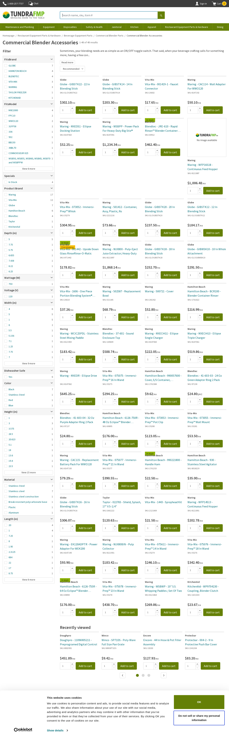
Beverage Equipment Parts (78, 35)
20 (10, 525)
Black (11, 389)
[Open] (51, 59)
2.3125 (12, 552)
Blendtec (13, 216)
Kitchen (134, 27)
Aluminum (14, 512)
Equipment (49, 27)
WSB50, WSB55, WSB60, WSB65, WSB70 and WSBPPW (29, 160)
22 (10, 562)
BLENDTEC (14, 76)
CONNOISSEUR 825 (18, 153)
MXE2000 (13, 110)
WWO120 (13, 121)
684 (10, 557)
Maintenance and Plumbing (20, 27)
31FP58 (12, 126)
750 (10, 284)
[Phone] (5, 3)
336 (10, 131)
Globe (12, 205)
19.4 (11, 460)
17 (10, 568)
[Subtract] (72, 112)
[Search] (161, 15)
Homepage (8, 35)
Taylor (12, 221)
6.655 (11, 255)
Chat (33, 3)
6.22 (11, 266)
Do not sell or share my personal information (199, 712)
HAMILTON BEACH (17, 71)
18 (10, 450)
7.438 (11, 260)
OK (199, 696)
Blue (11, 405)
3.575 (11, 428)
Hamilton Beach (17, 210)
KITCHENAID (15, 97)
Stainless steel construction (24, 496)
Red (11, 400)
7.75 (11, 244)
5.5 (10, 330)
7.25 (11, 535)
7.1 (10, 341)
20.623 (12, 439)
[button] (219, 3)
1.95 (11, 546)
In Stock (13, 182)
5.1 (10, 444)
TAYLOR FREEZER (17, 92)
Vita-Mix (13, 200)
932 (10, 137)
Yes (10, 376)
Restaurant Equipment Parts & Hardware (186, 27)
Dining (220, 27)
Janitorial (116, 27)
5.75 (11, 250)
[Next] (164, 675)
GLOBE (12, 65)
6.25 (11, 271)
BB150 (12, 142)
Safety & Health (94, 27)
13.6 (11, 455)
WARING (13, 87)
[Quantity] (65, 110)
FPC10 (12, 115)
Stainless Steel (17, 394)
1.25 (11, 346)
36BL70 (12, 147)
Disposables (70, 27)
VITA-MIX (13, 81)
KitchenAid (14, 226)
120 (10, 296)
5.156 (11, 335)
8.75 (11, 573)
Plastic (12, 507)
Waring (12, 194)
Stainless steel (17, 491)
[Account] (197, 3)
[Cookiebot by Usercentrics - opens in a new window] (23, 725)
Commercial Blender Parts (109, 35)
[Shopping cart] (214, 3)
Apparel (152, 27)
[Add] (72, 108)
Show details (55, 724)
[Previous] (122, 675)
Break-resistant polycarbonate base (28, 501)
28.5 (11, 434)
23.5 (11, 466)
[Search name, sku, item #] (109, 15)
